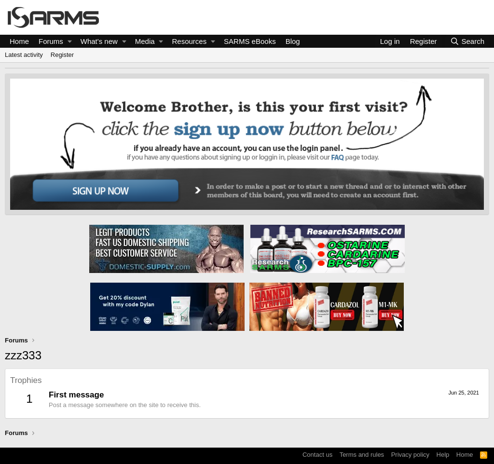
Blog (293, 41)
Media (145, 41)
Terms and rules (362, 454)
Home (19, 41)
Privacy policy (410, 454)
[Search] (467, 41)
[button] (70, 41)
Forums (51, 41)
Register (62, 54)
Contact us (317, 454)
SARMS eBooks (250, 41)
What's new (99, 41)
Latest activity (24, 54)
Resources (189, 41)
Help (443, 454)
